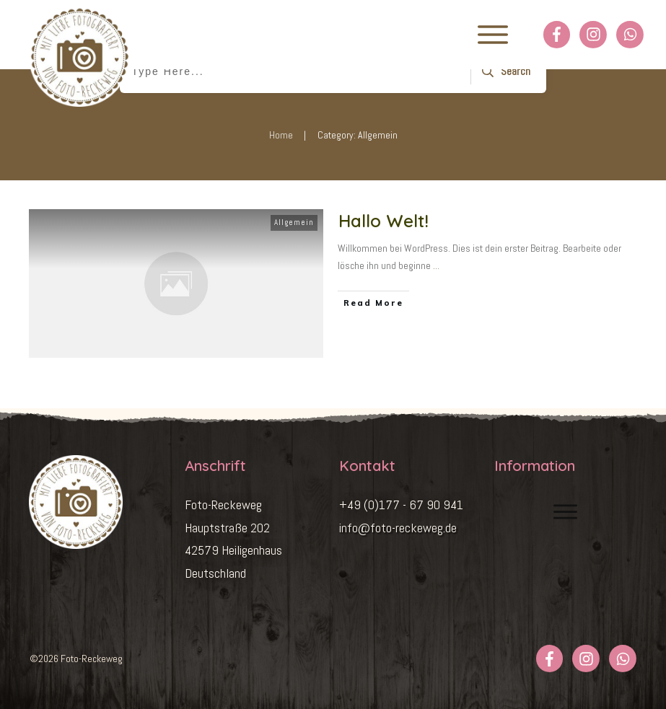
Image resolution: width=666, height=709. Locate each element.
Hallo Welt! (383, 221)
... (436, 265)
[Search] (504, 71)
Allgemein (294, 222)
